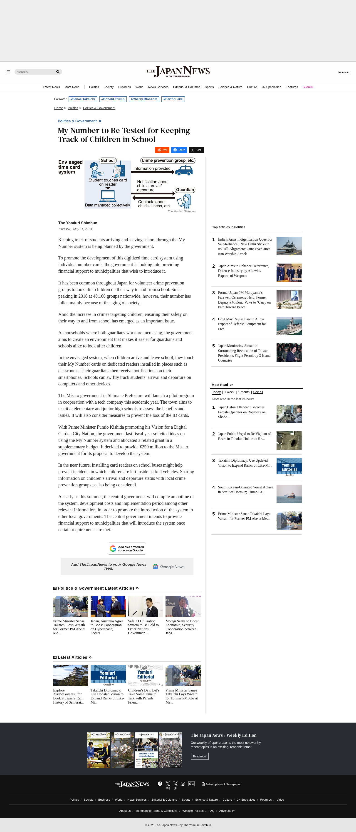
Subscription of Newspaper (221, 784)
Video (280, 799)
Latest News (51, 87)
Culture (252, 87)
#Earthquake (173, 99)
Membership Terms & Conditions (157, 810)
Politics (94, 87)
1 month (244, 392)
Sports (209, 87)
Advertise (227, 810)
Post (164, 150)
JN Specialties (271, 87)
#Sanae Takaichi (83, 99)
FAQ (212, 810)
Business (124, 87)
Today (216, 392)
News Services (158, 87)
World (139, 87)
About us (125, 810)
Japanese (343, 72)
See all (258, 392)
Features (292, 87)
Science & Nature (230, 87)
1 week (229, 392)
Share (181, 150)
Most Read (71, 87)
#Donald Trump (113, 99)
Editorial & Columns (186, 87)
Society (109, 87)
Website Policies (193, 810)
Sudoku (308, 87)
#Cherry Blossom (144, 99)
